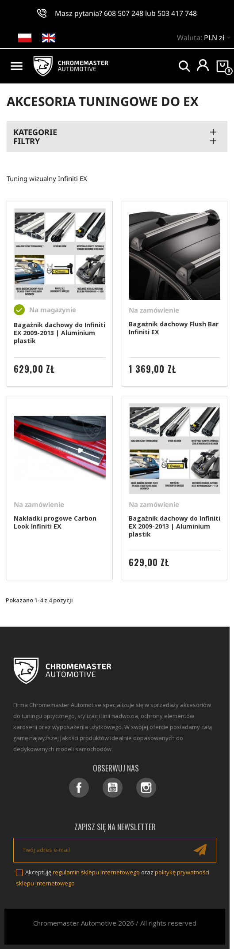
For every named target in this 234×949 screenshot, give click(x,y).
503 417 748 (177, 13)
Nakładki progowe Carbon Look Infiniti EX (55, 522)
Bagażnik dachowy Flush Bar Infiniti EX (174, 328)
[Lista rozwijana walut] (219, 38)
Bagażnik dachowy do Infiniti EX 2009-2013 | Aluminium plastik (59, 333)
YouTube (112, 787)
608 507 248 (123, 13)
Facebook (79, 787)
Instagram (146, 787)
